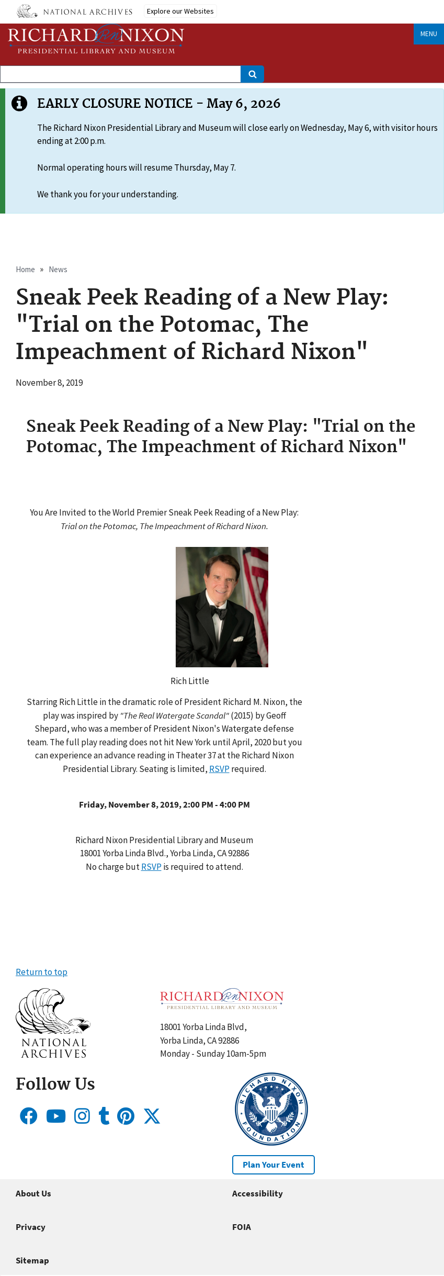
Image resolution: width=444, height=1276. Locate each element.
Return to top (41, 972)
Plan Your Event (273, 1164)
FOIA (241, 1227)
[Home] (96, 38)
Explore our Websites (180, 11)
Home (25, 269)
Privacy (30, 1227)
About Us (33, 1193)
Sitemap (32, 1260)
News (58, 269)
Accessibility (257, 1193)
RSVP (219, 769)
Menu (428, 33)
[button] (222, 669)
